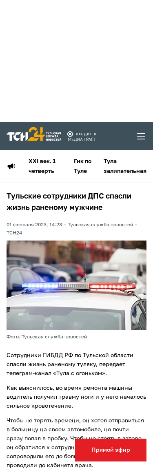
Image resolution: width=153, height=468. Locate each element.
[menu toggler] (141, 136)
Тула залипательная (125, 166)
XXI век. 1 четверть (42, 166)
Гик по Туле (82, 166)
